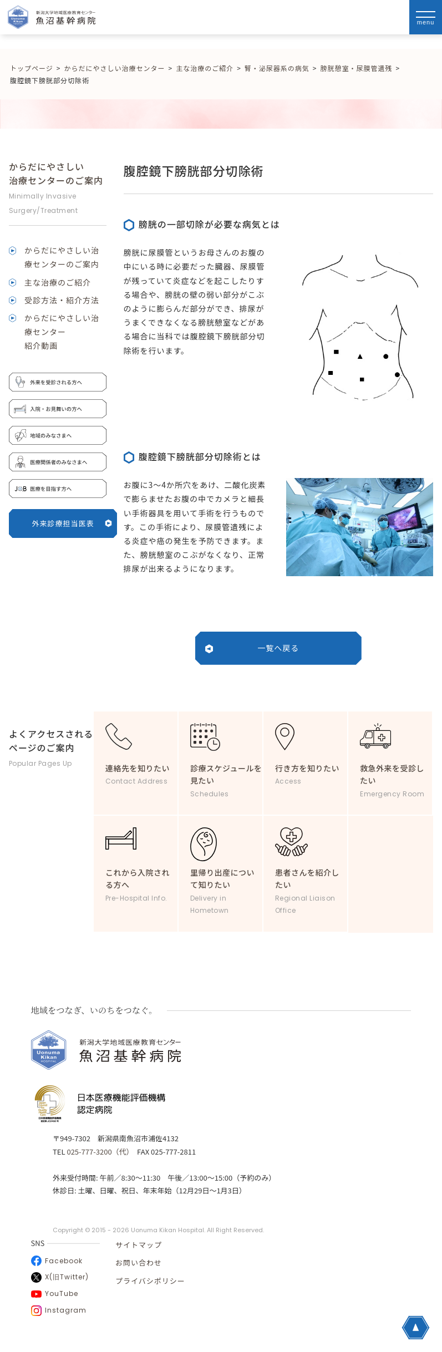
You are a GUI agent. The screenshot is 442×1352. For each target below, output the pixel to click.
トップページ (31, 68)
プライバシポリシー (150, 1280)
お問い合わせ (138, 1262)
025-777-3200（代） (98, 1151)
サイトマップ (138, 1244)
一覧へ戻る (278, 647)
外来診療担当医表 (71, 523)
